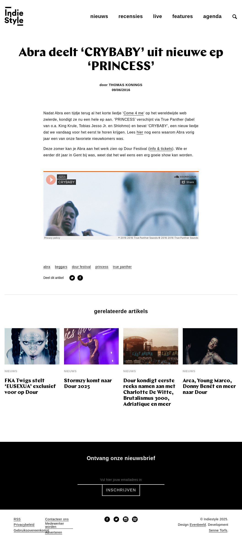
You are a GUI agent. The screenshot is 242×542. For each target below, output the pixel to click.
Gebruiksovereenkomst (31, 530)
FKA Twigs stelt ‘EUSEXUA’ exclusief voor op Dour (30, 386)
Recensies (130, 16)
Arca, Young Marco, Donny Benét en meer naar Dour (209, 386)
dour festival (81, 267)
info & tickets (161, 149)
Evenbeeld (198, 524)
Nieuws (99, 16)
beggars (61, 267)
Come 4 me (134, 113)
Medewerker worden (54, 525)
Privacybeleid (24, 524)
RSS (17, 519)
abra (46, 267)
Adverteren (53, 532)
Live (157, 16)
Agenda (212, 16)
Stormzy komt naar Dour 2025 (88, 384)
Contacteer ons (57, 519)
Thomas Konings (126, 85)
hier (140, 132)
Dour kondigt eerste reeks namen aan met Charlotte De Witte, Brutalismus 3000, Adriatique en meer (149, 392)
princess (101, 267)
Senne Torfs (218, 530)
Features (182, 16)
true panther (122, 267)
